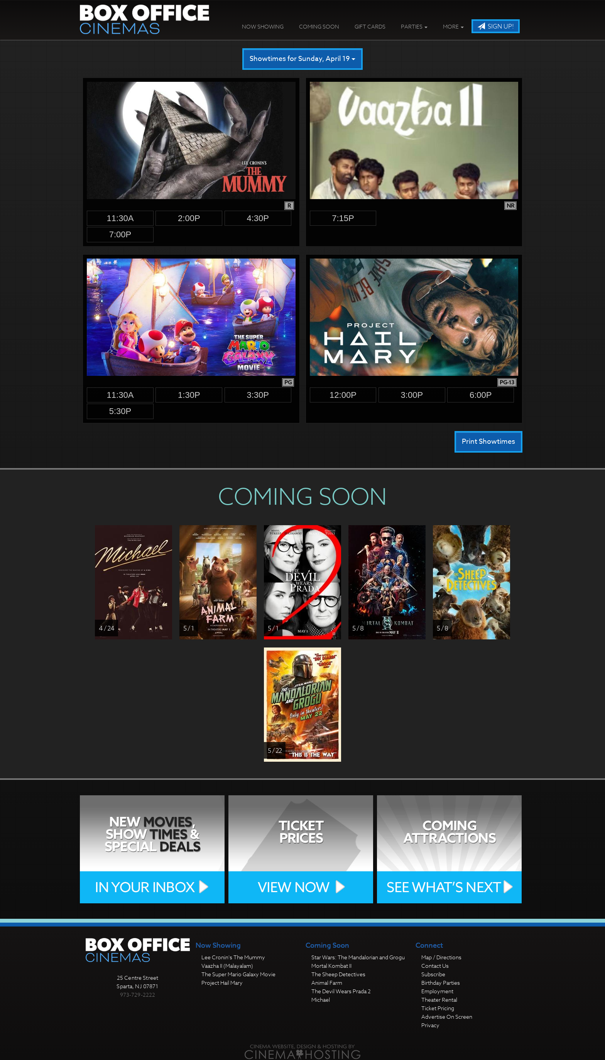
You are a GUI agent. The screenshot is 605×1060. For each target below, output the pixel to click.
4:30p (258, 218)
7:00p (120, 234)
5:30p (120, 411)
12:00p (343, 395)
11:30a (120, 218)
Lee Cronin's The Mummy (233, 957)
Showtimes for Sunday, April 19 (302, 59)
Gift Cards (370, 26)
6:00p (481, 395)
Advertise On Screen (446, 1016)
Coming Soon (319, 26)
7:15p (343, 218)
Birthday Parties (440, 982)
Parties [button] (414, 26)
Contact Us (435, 965)
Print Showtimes (488, 441)
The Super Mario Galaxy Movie (238, 974)
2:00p (189, 218)
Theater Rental (439, 999)
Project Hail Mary (222, 982)
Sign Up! (495, 26)
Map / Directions (441, 957)
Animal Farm (326, 982)
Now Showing (263, 26)
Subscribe (433, 974)
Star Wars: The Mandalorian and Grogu (358, 957)
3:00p (412, 395)
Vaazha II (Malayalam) (227, 965)
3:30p (258, 395)
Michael (320, 999)
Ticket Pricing (437, 1008)
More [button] (453, 26)
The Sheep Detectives (338, 974)
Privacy (430, 1025)
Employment (437, 991)
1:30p (189, 395)
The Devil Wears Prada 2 (341, 991)
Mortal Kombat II (331, 965)
